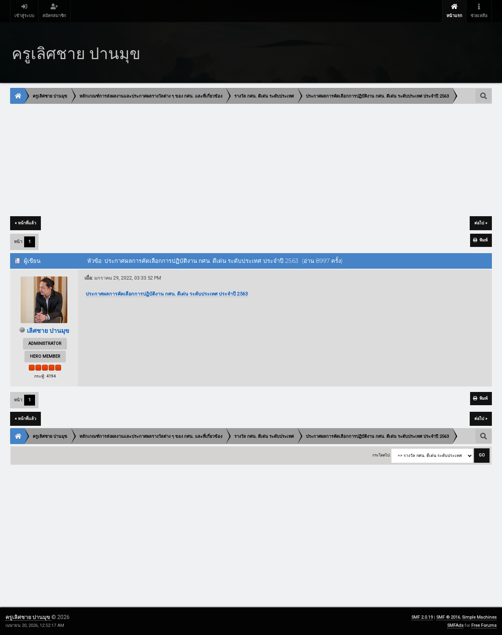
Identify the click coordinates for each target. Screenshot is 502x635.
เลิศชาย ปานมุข (47, 330)
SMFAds (455, 625)
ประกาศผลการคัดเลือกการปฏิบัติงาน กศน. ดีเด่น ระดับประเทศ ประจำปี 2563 (167, 294)
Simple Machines (479, 617)
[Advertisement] (244, 160)
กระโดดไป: (381, 455)
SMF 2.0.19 (422, 617)
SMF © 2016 (448, 617)
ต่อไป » (480, 223)
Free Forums (484, 625)
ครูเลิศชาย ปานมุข (28, 617)
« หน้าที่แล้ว (25, 223)
